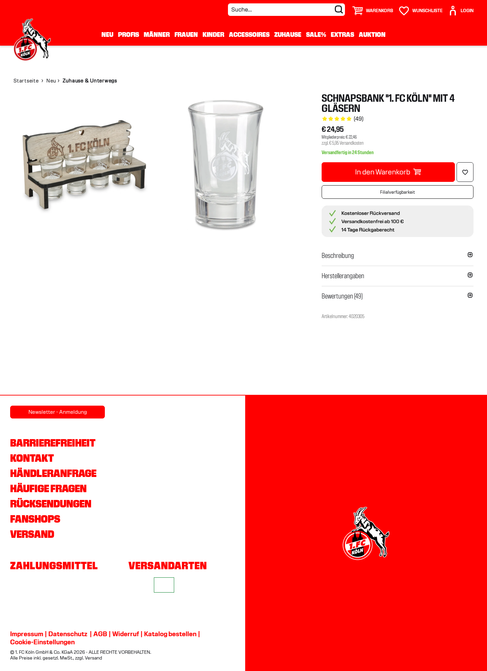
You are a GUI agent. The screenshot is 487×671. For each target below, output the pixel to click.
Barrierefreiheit (52, 443)
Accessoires (249, 34)
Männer (157, 34)
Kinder (213, 34)
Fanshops (35, 519)
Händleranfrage (53, 473)
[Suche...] (286, 9)
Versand (32, 534)
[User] (460, 8)
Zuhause (287, 34)
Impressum (26, 634)
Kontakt (32, 458)
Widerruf (125, 634)
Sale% (316, 34)
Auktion (372, 34)
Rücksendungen (50, 503)
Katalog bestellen (170, 634)
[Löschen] (465, 172)
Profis (128, 34)
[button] (397, 255)
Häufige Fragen (48, 488)
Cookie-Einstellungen (42, 642)
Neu (107, 34)
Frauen (186, 34)
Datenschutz (67, 634)
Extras (342, 34)
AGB (100, 634)
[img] (84, 164)
